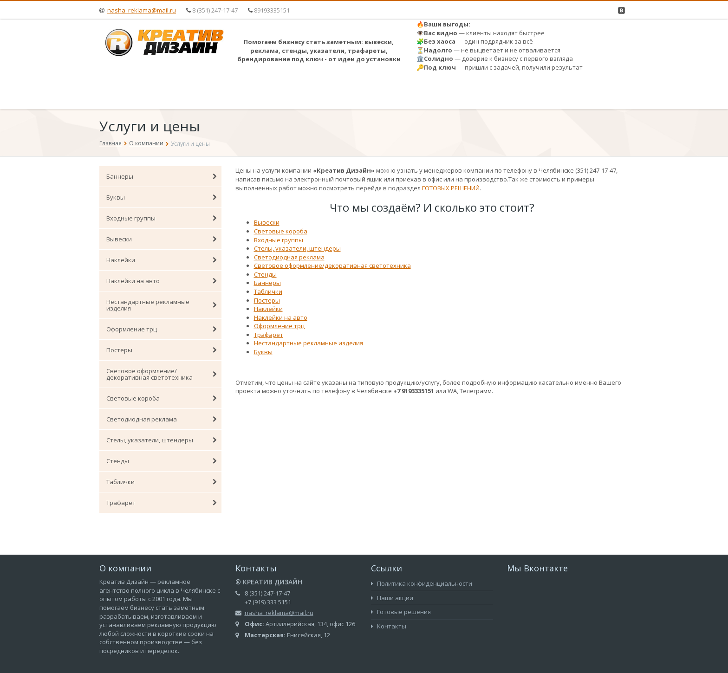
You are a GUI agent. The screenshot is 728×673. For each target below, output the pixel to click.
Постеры (161, 350)
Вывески (161, 239)
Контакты (388, 626)
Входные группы (161, 218)
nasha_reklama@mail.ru (141, 10)
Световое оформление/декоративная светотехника (161, 374)
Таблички (161, 482)
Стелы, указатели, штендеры (161, 440)
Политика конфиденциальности (421, 583)
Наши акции (392, 598)
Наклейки (161, 260)
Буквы (161, 197)
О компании (146, 143)
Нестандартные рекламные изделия (161, 305)
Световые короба (161, 398)
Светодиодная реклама (161, 419)
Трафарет (161, 502)
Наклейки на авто (161, 281)
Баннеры (161, 176)
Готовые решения (401, 612)
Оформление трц (161, 329)
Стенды (161, 461)
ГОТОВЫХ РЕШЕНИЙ (451, 188)
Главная (110, 143)
